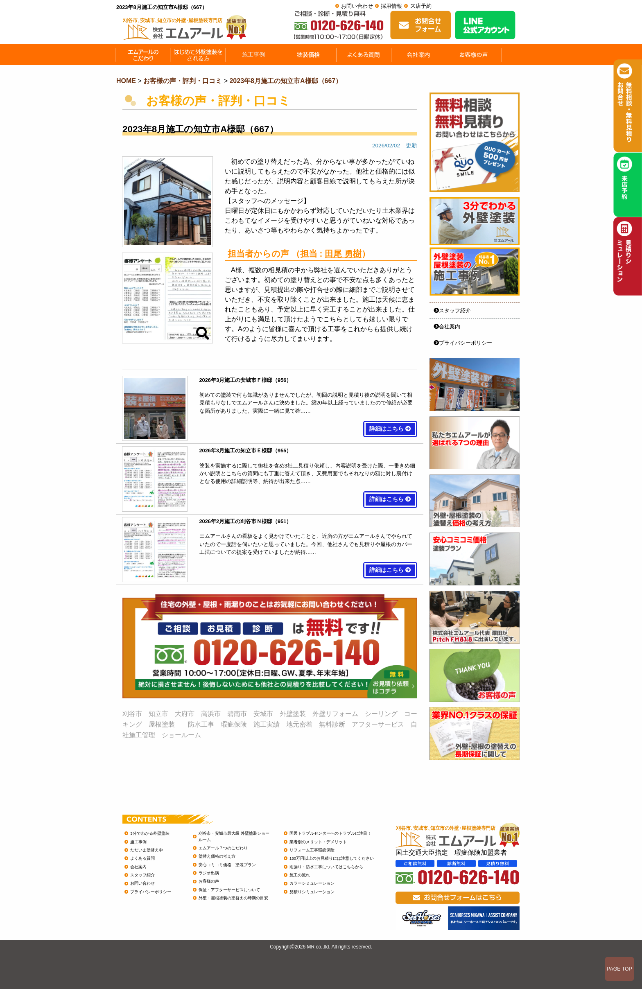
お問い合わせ (357, 6)
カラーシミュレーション (312, 883)
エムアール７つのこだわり (223, 848)
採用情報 (391, 6)
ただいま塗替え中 (146, 850)
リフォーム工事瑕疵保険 (312, 850)
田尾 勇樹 (343, 253)
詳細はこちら (390, 429)
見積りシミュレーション (312, 892)
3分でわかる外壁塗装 (149, 833)
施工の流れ (299, 875)
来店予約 (421, 6)
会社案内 (447, 326)
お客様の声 (209, 881)
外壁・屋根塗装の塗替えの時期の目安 (233, 898)
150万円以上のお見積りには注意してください (331, 858)
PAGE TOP (619, 969)
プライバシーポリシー (463, 343)
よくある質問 (142, 858)
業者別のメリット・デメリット (318, 842)
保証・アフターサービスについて (229, 889)
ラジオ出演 (209, 873)
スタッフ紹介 (452, 310)
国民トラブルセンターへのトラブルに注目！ (330, 833)
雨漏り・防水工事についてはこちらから (326, 867)
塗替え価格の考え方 (217, 856)
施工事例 (138, 842)
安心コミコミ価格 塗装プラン (227, 865)
